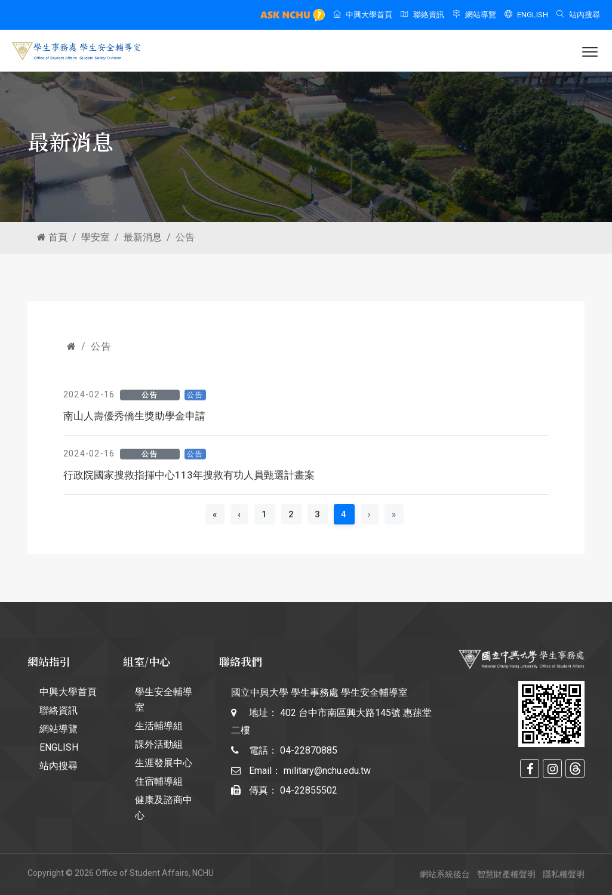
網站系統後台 (445, 874)
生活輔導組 (159, 726)
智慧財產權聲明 (506, 874)
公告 (101, 346)
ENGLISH (526, 14)
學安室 (95, 237)
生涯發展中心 (163, 763)
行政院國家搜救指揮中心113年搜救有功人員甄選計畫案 (189, 475)
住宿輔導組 (159, 781)
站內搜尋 (578, 14)
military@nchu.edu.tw (327, 770)
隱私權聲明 (564, 874)
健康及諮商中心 (163, 807)
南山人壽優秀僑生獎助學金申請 (134, 416)
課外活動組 (159, 744)
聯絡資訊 (422, 14)
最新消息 (143, 237)
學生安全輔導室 (163, 699)
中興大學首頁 (362, 14)
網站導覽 (474, 14)
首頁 (52, 237)
